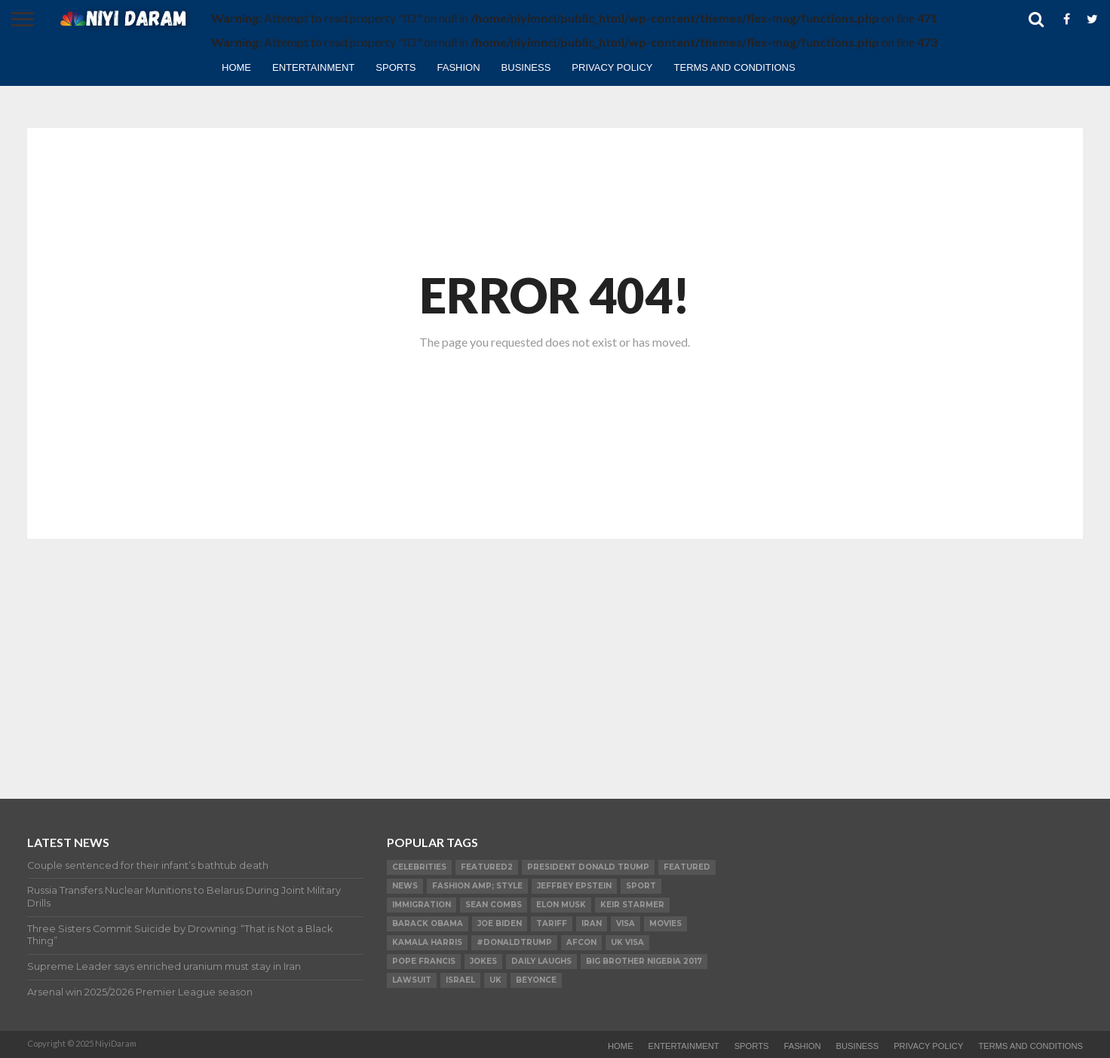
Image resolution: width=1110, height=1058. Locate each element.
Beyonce (536, 980)
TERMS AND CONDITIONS (735, 67)
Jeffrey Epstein (574, 886)
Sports (395, 67)
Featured (687, 867)
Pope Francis (423, 961)
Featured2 (487, 867)
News (405, 886)
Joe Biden (499, 923)
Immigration (421, 905)
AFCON (581, 942)
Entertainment (313, 67)
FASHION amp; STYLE (477, 886)
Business (526, 67)
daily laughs (541, 961)
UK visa (627, 942)
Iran (591, 923)
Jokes (483, 961)
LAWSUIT (411, 980)
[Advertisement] (555, 655)
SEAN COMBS (493, 905)
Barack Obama (427, 923)
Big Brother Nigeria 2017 (644, 961)
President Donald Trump (588, 867)
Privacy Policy (612, 67)
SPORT (641, 886)
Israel (460, 980)
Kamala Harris (427, 942)
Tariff (551, 923)
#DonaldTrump (514, 942)
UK (495, 980)
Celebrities (419, 867)
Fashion (458, 67)
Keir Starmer (632, 905)
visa (625, 923)
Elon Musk (561, 905)
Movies (665, 923)
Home (236, 67)
